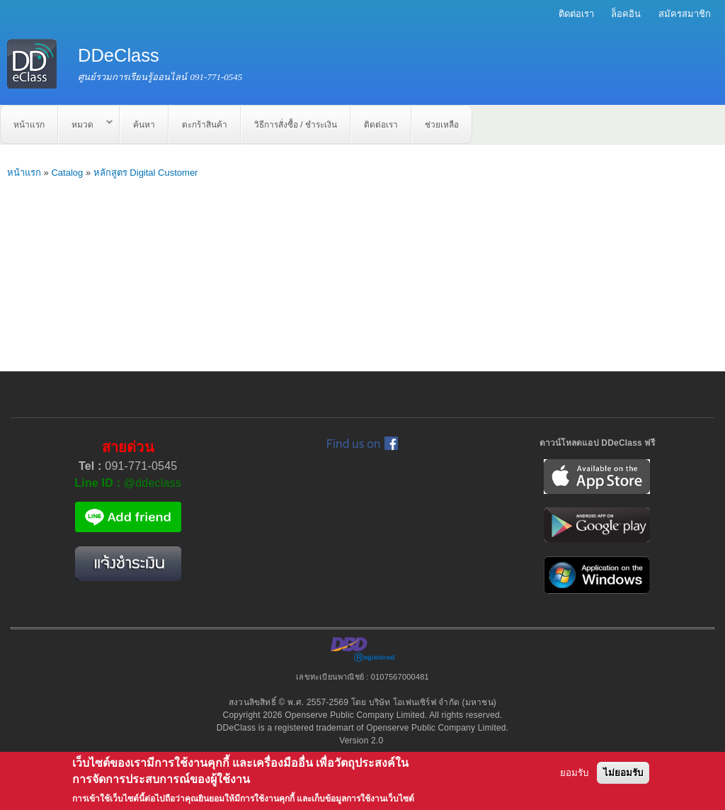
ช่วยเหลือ (442, 125)
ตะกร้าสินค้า (204, 125)
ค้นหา (144, 125)
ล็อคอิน (626, 14)
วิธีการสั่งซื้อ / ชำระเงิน (295, 125)
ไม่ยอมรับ (623, 772)
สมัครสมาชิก (684, 14)
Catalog (67, 172)
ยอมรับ (574, 772)
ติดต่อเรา (576, 14)
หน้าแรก (29, 125)
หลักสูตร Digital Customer (145, 172)
